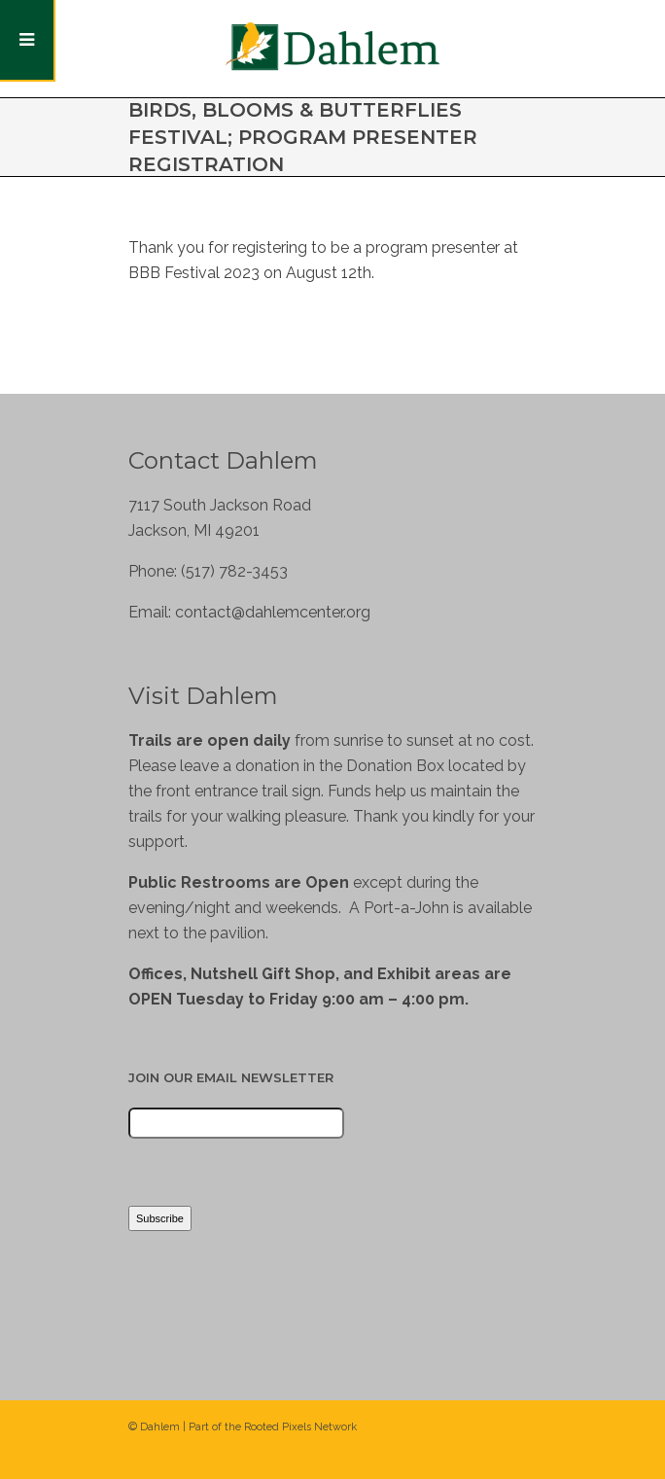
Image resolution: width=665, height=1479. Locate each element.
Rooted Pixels (277, 1427)
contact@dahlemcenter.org (272, 612)
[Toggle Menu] (27, 41)
